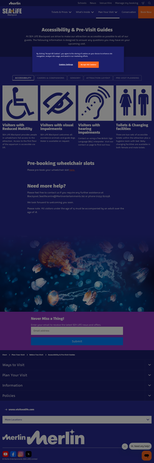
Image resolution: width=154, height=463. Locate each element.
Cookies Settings (66, 64)
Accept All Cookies (88, 65)
